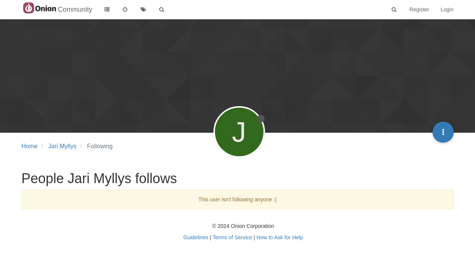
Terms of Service (232, 237)
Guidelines (195, 237)
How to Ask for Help (280, 237)
